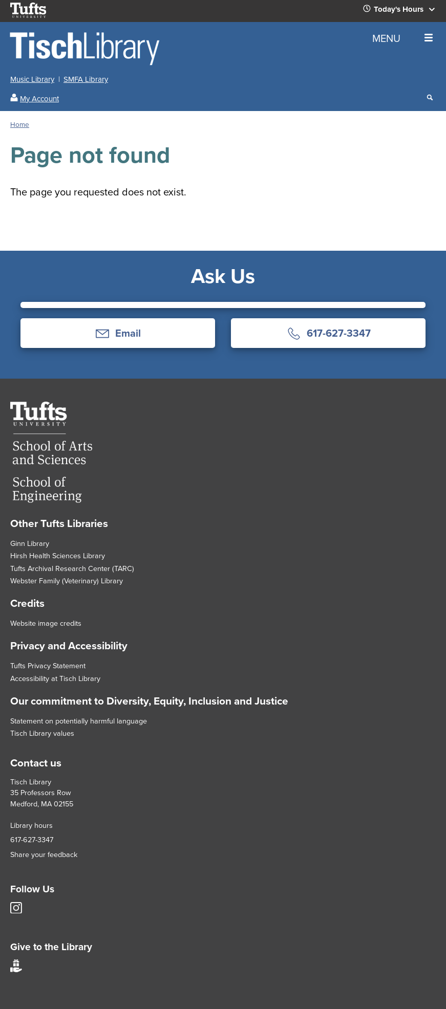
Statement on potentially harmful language (78, 721)
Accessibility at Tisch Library (55, 678)
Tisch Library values (42, 733)
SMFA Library (85, 79)
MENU (402, 38)
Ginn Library (29, 543)
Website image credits (45, 623)
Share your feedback (43, 854)
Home (19, 124)
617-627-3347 (31, 839)
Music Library (32, 79)
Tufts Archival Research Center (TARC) (72, 568)
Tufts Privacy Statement (48, 665)
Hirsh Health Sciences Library (57, 555)
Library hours (31, 825)
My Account (39, 98)
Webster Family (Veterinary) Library (66, 580)
